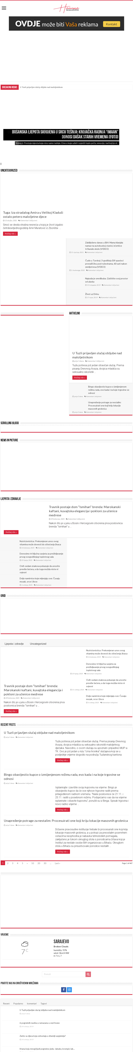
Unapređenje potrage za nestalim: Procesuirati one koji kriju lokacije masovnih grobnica (104, 340)
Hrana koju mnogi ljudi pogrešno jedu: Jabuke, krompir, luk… (47, 958)
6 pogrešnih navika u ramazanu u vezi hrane (40, 933)
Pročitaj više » (10, 234)
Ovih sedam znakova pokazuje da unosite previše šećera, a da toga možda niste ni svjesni (40, 491)
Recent (6, 913)
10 (32, 773)
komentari (32, 913)
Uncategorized (9, 171)
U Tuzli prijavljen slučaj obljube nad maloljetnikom (41, 87)
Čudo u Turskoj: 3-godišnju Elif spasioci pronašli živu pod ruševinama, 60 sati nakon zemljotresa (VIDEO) (107, 198)
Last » (57, 773)
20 (39, 773)
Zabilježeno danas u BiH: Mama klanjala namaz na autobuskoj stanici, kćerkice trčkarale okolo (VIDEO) (105, 180)
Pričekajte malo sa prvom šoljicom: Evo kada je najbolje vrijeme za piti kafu (54, 972)
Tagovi (44, 913)
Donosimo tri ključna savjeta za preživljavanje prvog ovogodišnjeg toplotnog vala (102, 577)
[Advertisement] (66, 54)
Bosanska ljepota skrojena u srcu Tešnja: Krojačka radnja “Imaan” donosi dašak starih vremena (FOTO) (65, 135)
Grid (3, 506)
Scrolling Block (10, 358)
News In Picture (9, 375)
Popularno (18, 913)
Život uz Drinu (93, 228)
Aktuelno (74, 248)
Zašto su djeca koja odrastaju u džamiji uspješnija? (43, 946)
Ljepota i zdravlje (11, 434)
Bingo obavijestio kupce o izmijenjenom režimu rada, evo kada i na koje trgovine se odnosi (108, 324)
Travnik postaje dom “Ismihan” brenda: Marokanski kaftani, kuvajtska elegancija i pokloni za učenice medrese (85, 446)
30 (45, 773)
